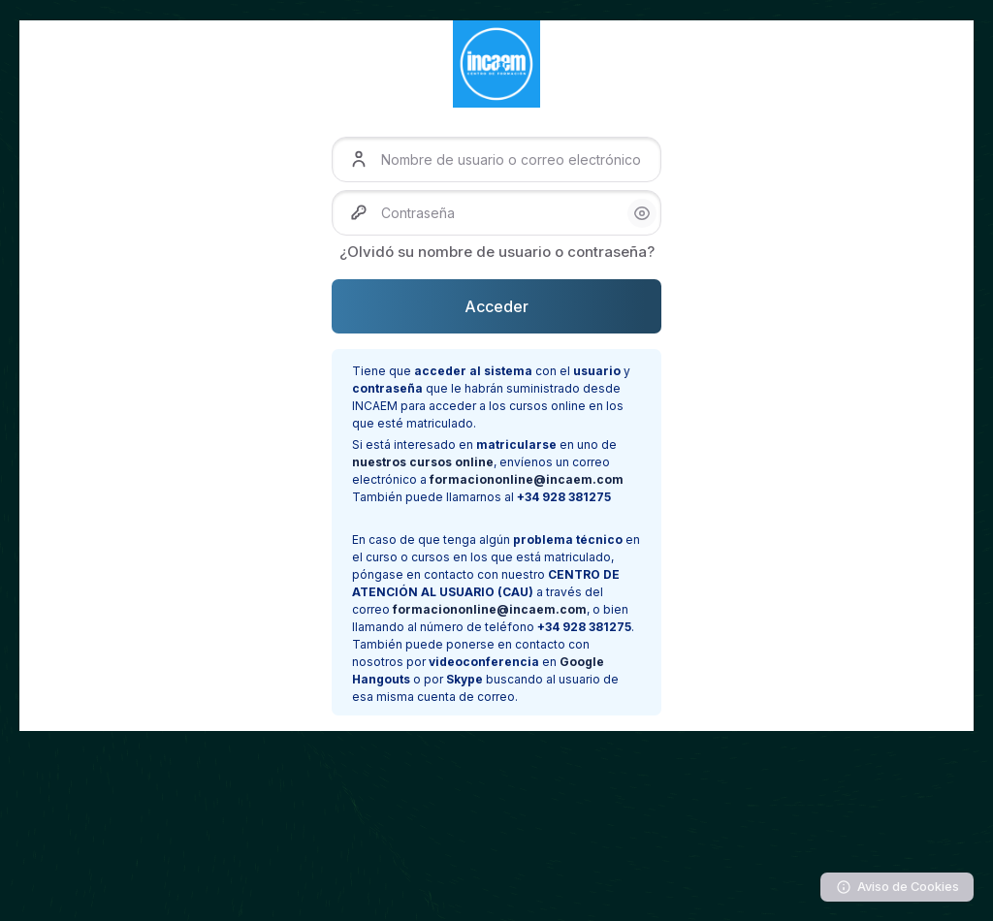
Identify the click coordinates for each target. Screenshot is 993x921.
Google (582, 661)
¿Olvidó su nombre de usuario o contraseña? (497, 251)
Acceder (496, 306)
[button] (642, 213)
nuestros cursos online (423, 462)
